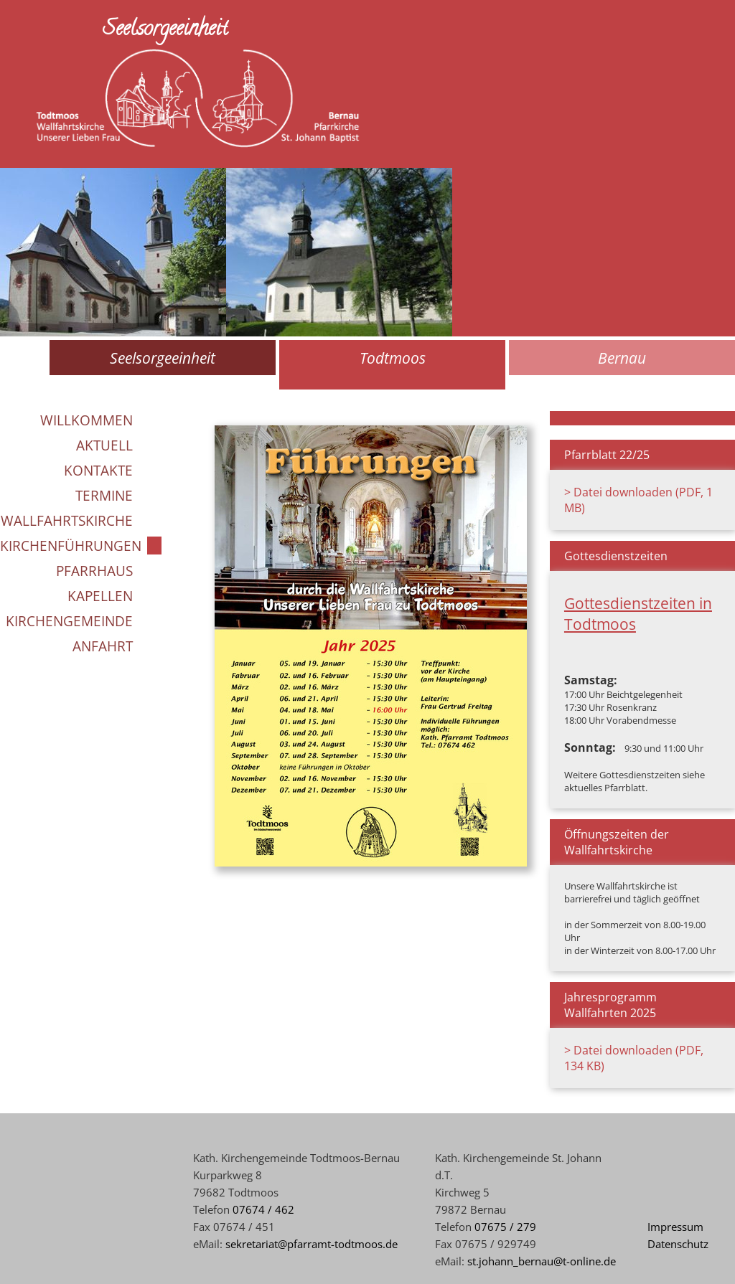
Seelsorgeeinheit (162, 357)
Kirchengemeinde (69, 621)
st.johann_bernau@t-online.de (541, 1261)
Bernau (622, 357)
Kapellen (100, 596)
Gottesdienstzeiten (616, 556)
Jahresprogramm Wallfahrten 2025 (610, 1005)
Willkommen (86, 420)
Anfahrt (102, 646)
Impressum (675, 1226)
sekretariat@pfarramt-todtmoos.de (311, 1244)
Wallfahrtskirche (67, 520)
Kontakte (98, 470)
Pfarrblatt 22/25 (607, 455)
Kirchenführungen (70, 545)
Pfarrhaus (94, 571)
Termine (104, 495)
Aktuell (104, 445)
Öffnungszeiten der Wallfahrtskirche (616, 842)
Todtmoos (393, 357)
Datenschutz (677, 1244)
